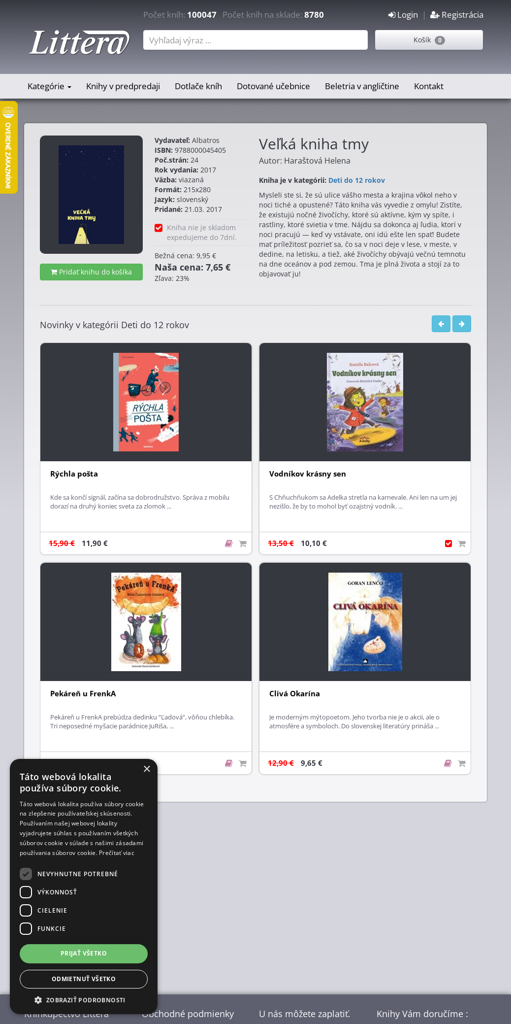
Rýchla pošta (74, 474)
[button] (84, 999)
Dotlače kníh (198, 86)
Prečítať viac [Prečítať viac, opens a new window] (116, 853)
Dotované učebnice (273, 86)
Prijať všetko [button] (84, 953)
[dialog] (84, 886)
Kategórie (49, 86)
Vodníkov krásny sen (307, 474)
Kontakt (429, 86)
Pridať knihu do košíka (91, 271)
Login (403, 14)
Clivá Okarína (294, 693)
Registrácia (456, 14)
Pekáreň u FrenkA (83, 693)
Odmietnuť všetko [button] (84, 979)
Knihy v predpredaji (123, 86)
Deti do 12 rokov (356, 180)
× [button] (146, 769)
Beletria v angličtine (362, 86)
